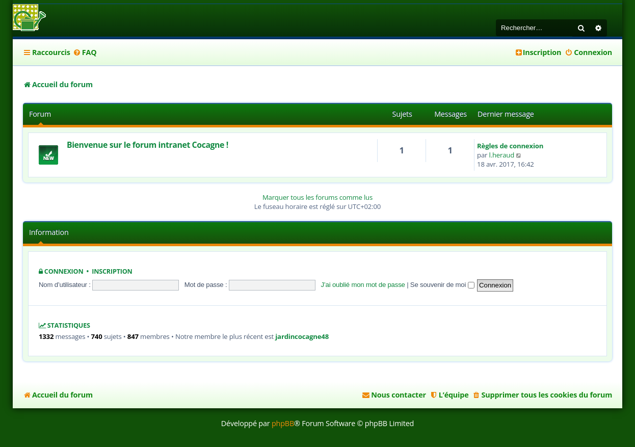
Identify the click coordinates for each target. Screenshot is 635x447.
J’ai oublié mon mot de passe (363, 284)
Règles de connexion (510, 145)
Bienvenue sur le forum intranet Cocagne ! (147, 144)
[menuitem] (85, 52)
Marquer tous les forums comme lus (317, 197)
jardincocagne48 (302, 336)
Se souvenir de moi (442, 284)
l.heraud (502, 155)
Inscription (112, 271)
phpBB (283, 423)
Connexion (64, 271)
